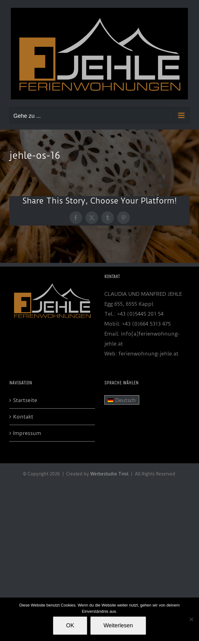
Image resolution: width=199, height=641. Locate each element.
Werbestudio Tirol (109, 473)
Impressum (27, 433)
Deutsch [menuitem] (125, 400)
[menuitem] (122, 400)
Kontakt (23, 417)
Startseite (25, 400)
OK (70, 625)
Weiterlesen (118, 625)
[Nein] (191, 619)
